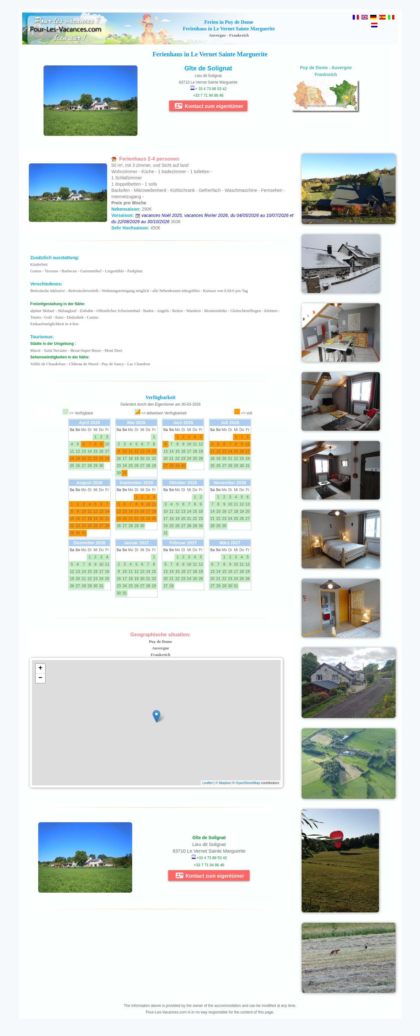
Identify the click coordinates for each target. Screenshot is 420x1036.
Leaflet (207, 783)
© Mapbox (223, 783)
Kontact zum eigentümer (209, 106)
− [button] (40, 678)
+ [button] (40, 668)
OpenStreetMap (248, 783)
